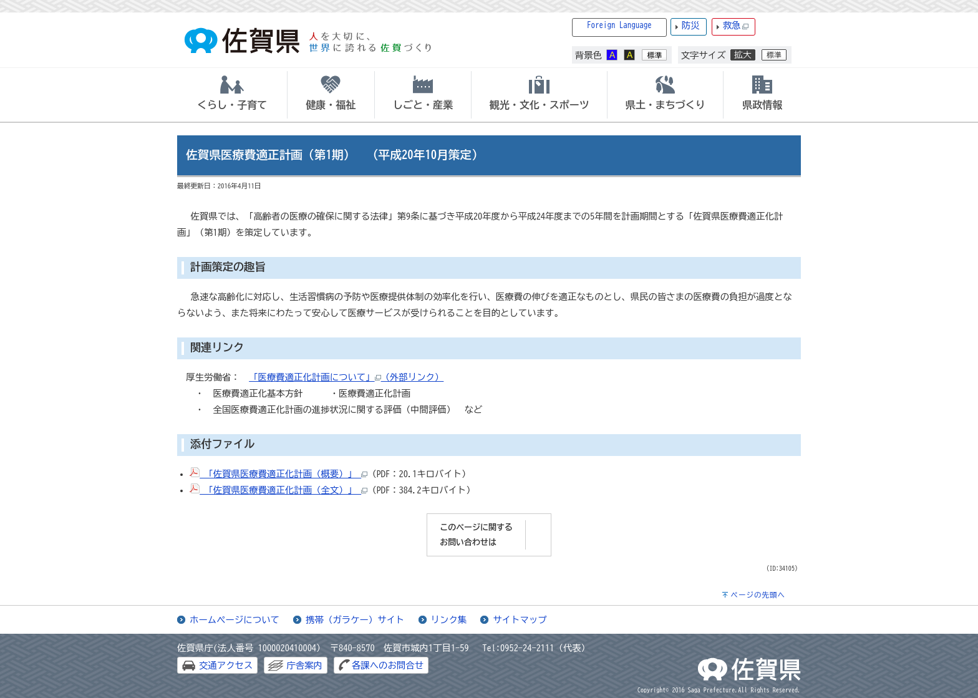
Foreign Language (619, 25)
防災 (691, 25)
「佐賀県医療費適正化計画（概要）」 (278, 473)
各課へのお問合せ (388, 665)
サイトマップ (519, 619)
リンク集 (449, 619)
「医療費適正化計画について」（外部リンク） (346, 377)
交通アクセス (226, 665)
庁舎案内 (304, 665)
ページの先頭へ (757, 594)
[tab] (232, 95)
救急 (736, 26)
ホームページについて (234, 619)
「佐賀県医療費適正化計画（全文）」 (278, 490)
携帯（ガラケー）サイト (355, 619)
